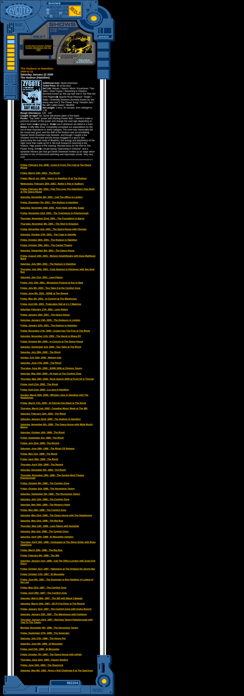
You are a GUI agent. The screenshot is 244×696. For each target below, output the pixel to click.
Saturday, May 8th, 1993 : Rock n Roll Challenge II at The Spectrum (56, 670)
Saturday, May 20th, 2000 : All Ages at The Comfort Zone (50, 373)
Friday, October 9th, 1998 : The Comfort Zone (44, 483)
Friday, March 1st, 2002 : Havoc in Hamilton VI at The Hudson (53, 178)
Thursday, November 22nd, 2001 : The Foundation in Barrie (52, 218)
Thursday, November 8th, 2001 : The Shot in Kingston (49, 224)
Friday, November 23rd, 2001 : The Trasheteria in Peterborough (54, 213)
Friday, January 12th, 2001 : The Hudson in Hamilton (48, 325)
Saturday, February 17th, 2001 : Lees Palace (44, 309)
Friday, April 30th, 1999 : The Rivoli (39, 459)
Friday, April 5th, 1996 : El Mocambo (39, 649)
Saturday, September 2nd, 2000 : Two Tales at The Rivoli (50, 347)
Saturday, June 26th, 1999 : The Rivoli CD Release (47, 448)
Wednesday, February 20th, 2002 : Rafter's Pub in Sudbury (52, 183)
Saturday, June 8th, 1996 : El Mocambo (41, 644)
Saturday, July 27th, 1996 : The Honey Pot (43, 638)
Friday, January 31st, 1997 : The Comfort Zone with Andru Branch (56, 609)
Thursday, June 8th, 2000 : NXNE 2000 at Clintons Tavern (51, 368)
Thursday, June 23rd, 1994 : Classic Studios (44, 660)
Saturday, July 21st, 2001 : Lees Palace (41, 277)
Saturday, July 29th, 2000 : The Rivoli (40, 352)
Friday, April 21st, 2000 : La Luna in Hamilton (44, 389)
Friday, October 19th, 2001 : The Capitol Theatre (46, 245)
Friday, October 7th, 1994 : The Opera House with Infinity (51, 654)
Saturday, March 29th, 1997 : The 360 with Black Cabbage (51, 598)
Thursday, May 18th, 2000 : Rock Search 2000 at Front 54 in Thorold (57, 379)
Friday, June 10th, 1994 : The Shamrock (41, 665)
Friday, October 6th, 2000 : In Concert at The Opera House (51, 341)
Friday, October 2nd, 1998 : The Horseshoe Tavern (47, 488)
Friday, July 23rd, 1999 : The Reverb (39, 443)
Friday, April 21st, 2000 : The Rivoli (39, 384)
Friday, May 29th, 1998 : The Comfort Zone (43, 510)
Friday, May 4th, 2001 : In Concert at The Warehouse (48, 298)
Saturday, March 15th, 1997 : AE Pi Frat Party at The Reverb (52, 603)
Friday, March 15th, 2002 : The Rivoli (40, 173)
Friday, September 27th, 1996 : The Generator (45, 633)
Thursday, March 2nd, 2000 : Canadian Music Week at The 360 (53, 408)
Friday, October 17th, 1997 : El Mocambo (42, 574)
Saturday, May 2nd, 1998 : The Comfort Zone (44, 531)
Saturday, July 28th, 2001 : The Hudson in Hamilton (48, 264)
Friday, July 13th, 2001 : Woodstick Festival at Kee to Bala (51, 282)
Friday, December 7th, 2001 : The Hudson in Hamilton (49, 202)
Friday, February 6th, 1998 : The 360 (39, 555)
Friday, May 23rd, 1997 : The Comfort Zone (43, 587)
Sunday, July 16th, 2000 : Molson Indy (40, 357)
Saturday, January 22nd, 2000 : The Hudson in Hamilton (50, 419)
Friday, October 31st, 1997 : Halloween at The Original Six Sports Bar (57, 569)
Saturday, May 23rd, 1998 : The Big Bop (41, 520)
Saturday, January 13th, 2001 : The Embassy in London (50, 320)
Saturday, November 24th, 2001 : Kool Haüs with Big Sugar (52, 208)
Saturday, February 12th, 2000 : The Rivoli (43, 413)
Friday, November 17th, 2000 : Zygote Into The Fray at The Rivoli (55, 331)
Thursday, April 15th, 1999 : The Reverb (41, 464)
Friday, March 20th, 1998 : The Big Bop (41, 550)
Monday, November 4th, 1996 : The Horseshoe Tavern (49, 627)
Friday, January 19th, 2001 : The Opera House (45, 315)
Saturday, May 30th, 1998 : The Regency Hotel (45, 504)
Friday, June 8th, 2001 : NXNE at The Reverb (44, 293)
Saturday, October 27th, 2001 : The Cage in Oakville (48, 234)
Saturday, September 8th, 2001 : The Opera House (47, 250)
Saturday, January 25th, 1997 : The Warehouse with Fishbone (53, 614)
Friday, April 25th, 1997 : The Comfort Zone (43, 593)
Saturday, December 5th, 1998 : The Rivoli (43, 470)
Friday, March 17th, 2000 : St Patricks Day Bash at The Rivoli (53, 403)
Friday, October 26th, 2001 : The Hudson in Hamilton (48, 240)
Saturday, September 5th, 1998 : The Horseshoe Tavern (50, 494)
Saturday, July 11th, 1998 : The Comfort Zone (44, 499)
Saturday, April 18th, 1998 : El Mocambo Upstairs (46, 537)
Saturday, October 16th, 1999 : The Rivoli (42, 432)
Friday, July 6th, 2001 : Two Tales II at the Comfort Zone (50, 288)
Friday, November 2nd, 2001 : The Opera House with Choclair (53, 229)
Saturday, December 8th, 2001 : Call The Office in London (51, 197)
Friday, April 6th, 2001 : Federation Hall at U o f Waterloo (50, 304)
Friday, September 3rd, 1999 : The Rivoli (42, 438)
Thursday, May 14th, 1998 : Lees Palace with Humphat (49, 526)
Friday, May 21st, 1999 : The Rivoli (38, 454)
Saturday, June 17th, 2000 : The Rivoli (40, 363)
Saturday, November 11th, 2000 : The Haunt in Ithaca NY (50, 336)
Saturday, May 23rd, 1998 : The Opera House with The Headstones (56, 515)
